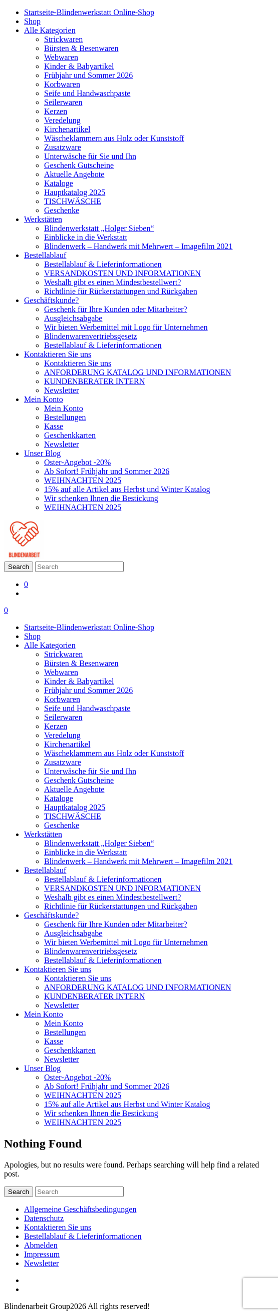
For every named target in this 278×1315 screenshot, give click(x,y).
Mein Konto (43, 399)
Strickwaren (63, 39)
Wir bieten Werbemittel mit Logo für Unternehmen (126, 327)
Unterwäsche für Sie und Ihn (90, 156)
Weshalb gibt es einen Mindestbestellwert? (112, 282)
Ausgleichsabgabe (73, 318)
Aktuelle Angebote (74, 174)
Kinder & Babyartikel (79, 66)
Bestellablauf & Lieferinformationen (103, 264)
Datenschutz (44, 1218)
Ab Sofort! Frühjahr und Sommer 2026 (106, 471)
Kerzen (55, 111)
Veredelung (62, 120)
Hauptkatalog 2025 (74, 192)
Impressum (42, 1254)
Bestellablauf (45, 255)
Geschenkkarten (70, 435)
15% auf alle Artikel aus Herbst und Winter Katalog (127, 489)
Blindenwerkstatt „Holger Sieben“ (99, 228)
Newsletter (61, 390)
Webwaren (61, 57)
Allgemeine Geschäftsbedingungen (80, 1209)
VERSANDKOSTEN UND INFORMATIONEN (122, 273)
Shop (32, 21)
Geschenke (61, 210)
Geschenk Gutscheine (79, 165)
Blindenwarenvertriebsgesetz (90, 336)
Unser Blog (42, 453)
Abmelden (41, 1245)
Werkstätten (43, 219)
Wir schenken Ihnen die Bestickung (101, 498)
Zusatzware (62, 147)
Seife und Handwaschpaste (87, 93)
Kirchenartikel (67, 129)
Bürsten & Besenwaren (81, 48)
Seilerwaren (63, 102)
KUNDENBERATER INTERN (94, 381)
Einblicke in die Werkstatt (85, 237)
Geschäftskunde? (51, 300)
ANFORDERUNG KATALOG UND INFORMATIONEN (137, 372)
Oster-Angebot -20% (77, 462)
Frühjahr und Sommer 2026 (88, 75)
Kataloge (58, 183)
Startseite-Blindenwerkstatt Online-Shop (89, 12)
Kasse (53, 426)
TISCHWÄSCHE (72, 201)
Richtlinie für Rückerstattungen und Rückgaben (120, 291)
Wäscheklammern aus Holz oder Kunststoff (114, 138)
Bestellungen (65, 417)
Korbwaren (62, 84)
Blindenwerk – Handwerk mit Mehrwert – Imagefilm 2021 (138, 246)
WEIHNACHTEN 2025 (82, 480)
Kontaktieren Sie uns (57, 354)
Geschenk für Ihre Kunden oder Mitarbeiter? (115, 309)
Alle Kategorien (50, 30)
